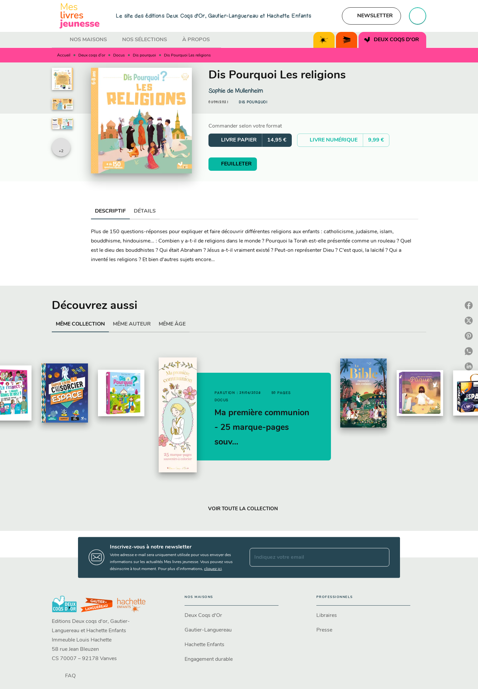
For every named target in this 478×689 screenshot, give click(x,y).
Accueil (63, 55)
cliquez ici (213, 569)
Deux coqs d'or (91, 55)
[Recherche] (417, 16)
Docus (119, 55)
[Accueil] (80, 16)
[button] (371, 16)
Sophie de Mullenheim (235, 91)
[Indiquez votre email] (311, 557)
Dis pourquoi (144, 55)
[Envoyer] (381, 557)
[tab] (59, 40)
